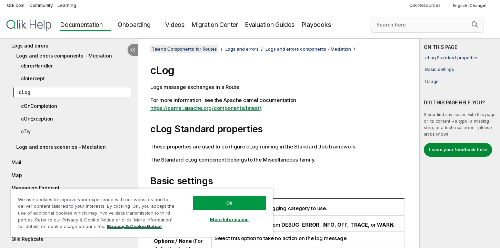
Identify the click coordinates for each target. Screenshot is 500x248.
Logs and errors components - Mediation (64, 56)
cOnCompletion (39, 106)
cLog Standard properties (451, 57)
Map (16, 175)
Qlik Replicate (27, 239)
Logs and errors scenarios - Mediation (61, 147)
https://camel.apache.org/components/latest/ (205, 108)
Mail (16, 162)
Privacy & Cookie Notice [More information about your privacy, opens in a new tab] (134, 226)
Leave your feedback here (458, 149)
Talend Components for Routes (184, 49)
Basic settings (439, 69)
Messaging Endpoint (35, 188)
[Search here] (427, 25)
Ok (229, 203)
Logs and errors (29, 46)
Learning (67, 5)
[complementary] (460, 143)
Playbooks (316, 24)
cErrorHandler (37, 66)
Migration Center (214, 24)
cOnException (37, 119)
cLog (24, 92)
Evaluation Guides (269, 24)
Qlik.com (15, 5)
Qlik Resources (425, 5)
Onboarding (134, 24)
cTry (26, 131)
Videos (174, 24)
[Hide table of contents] (133, 50)
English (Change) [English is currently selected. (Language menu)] (470, 5)
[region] (142, 212)
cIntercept (33, 78)
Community (41, 5)
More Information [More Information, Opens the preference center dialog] (229, 219)
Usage (432, 81)
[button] (475, 24)
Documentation (81, 24)
